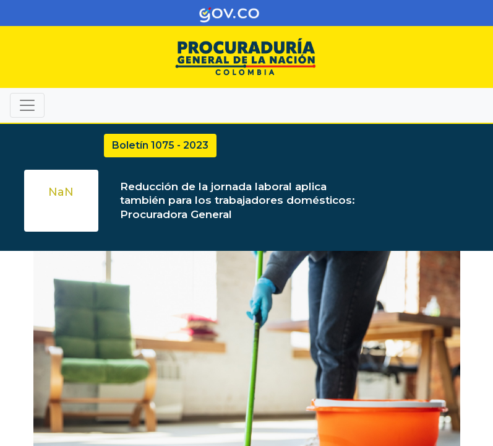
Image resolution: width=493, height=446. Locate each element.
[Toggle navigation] (465, 13)
